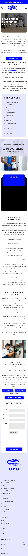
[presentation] (9, 440)
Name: (4, 409)
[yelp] (14, 180)
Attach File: (5, 431)
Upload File (13, 432)
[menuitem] (14, 106)
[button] (14, 2)
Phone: (4, 418)
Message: (5, 423)
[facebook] (11, 180)
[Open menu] (26, 8)
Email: (4, 414)
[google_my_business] (17, 180)
